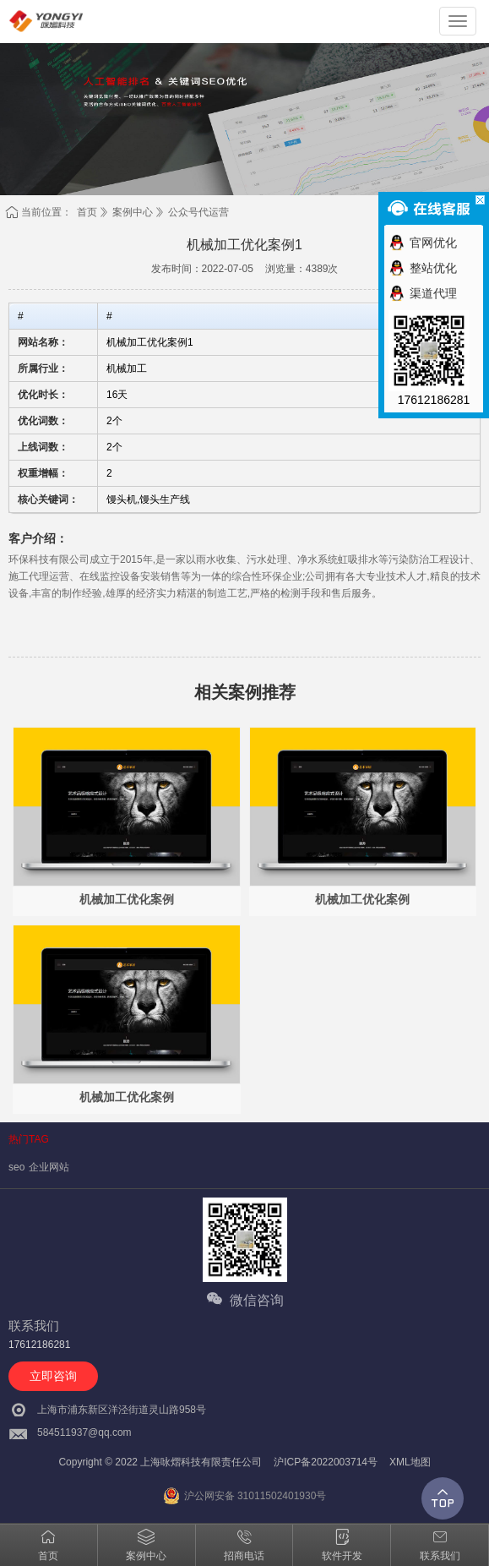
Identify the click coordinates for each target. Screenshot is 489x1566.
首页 (87, 212)
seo (16, 1167)
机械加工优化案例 (126, 899)
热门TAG (28, 1139)
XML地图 (410, 1462)
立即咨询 (53, 1376)
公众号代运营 (198, 212)
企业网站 (49, 1167)
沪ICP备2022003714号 (326, 1462)
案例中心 (132, 212)
